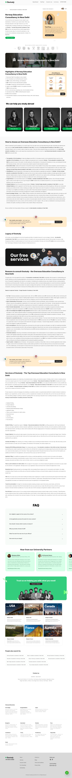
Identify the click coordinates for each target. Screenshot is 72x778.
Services (21, 759)
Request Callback (10, 37)
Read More (7, 34)
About (21, 757)
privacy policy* (49, 363)
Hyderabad (22, 723)
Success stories (23, 762)
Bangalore (7, 723)
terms (45, 363)
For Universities (23, 765)
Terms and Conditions (39, 762)
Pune (51, 723)
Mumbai (37, 723)
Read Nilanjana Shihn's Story (14, 568)
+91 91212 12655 (63, 1)
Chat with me (14, 128)
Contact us (37, 757)
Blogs (36, 759)
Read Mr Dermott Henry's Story (45, 568)
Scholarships (22, 767)
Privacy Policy (37, 765)
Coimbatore (7, 732)
